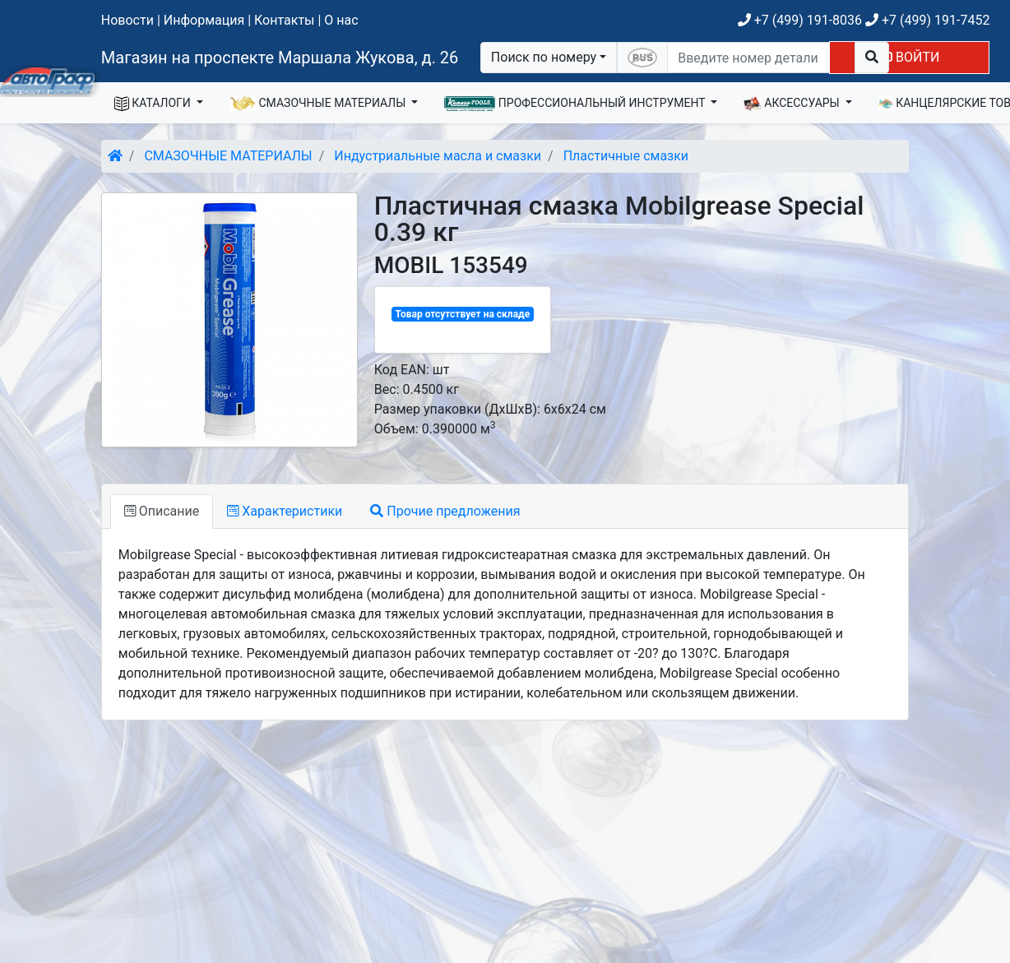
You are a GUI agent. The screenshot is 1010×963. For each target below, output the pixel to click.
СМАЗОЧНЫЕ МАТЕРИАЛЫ (319, 103)
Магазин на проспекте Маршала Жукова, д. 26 (280, 57)
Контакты (284, 20)
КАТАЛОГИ (154, 103)
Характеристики (284, 511)
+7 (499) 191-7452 (927, 20)
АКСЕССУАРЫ (793, 103)
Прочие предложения (445, 511)
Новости (127, 20)
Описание (161, 511)
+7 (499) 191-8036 (800, 20)
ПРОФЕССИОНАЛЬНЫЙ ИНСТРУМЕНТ (576, 103)
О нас (341, 20)
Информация (204, 20)
